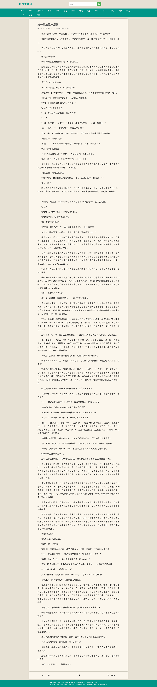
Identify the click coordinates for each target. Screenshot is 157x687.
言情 (57, 11)
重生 (73, 11)
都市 (49, 11)
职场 (22, 15)
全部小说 (39, 11)
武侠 (128, 11)
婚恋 (88, 11)
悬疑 (38, 15)
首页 (22, 11)
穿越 (65, 11)
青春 (96, 11)
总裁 (81, 11)
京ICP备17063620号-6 (90, 682)
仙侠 (120, 11)
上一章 (46, 675)
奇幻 (112, 11)
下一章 (111, 675)
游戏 (30, 15)
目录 (78, 675)
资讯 (30, 11)
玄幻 (104, 11)
